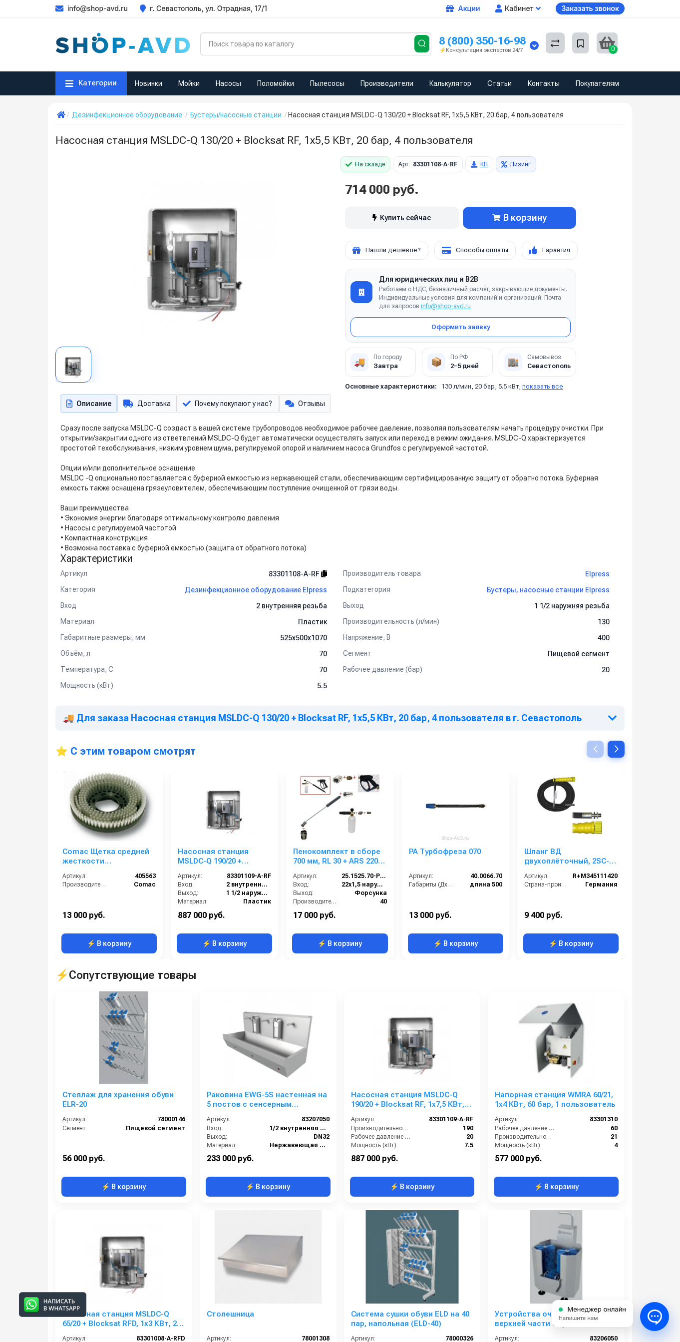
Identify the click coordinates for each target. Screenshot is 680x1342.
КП (479, 164)
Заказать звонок (590, 8)
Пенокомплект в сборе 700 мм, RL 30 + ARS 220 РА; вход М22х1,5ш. (336, 858)
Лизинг (516, 164)
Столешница (230, 1316)
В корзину (519, 217)
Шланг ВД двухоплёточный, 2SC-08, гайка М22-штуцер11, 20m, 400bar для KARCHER (569, 858)
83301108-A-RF (298, 576)
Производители (386, 83)
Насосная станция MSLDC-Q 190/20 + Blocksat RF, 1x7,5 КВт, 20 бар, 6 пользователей (224, 858)
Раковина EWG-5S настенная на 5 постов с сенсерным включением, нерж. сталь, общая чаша (267, 1101)
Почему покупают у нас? (231, 405)
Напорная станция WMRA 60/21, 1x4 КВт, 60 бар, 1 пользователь (555, 1101)
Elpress (597, 576)
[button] (616, 751)
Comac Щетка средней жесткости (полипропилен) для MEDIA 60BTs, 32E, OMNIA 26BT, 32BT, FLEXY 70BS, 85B (108, 858)
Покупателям (597, 83)
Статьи (499, 83)
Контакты (544, 83)
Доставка (147, 405)
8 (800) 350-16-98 (482, 40)
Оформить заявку (460, 327)
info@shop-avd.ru (446, 306)
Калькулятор (450, 83)
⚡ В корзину (109, 945)
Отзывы (311, 405)
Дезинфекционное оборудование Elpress (256, 592)
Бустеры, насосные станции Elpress (548, 592)
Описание (88, 405)
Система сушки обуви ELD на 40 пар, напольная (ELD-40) (410, 1321)
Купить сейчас (401, 218)
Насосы (228, 83)
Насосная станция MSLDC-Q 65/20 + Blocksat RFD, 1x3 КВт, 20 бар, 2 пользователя (121, 1321)
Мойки (189, 83)
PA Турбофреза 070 (445, 853)
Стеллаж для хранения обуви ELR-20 (118, 1101)
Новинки (148, 83)
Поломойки (275, 83)
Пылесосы (327, 83)
